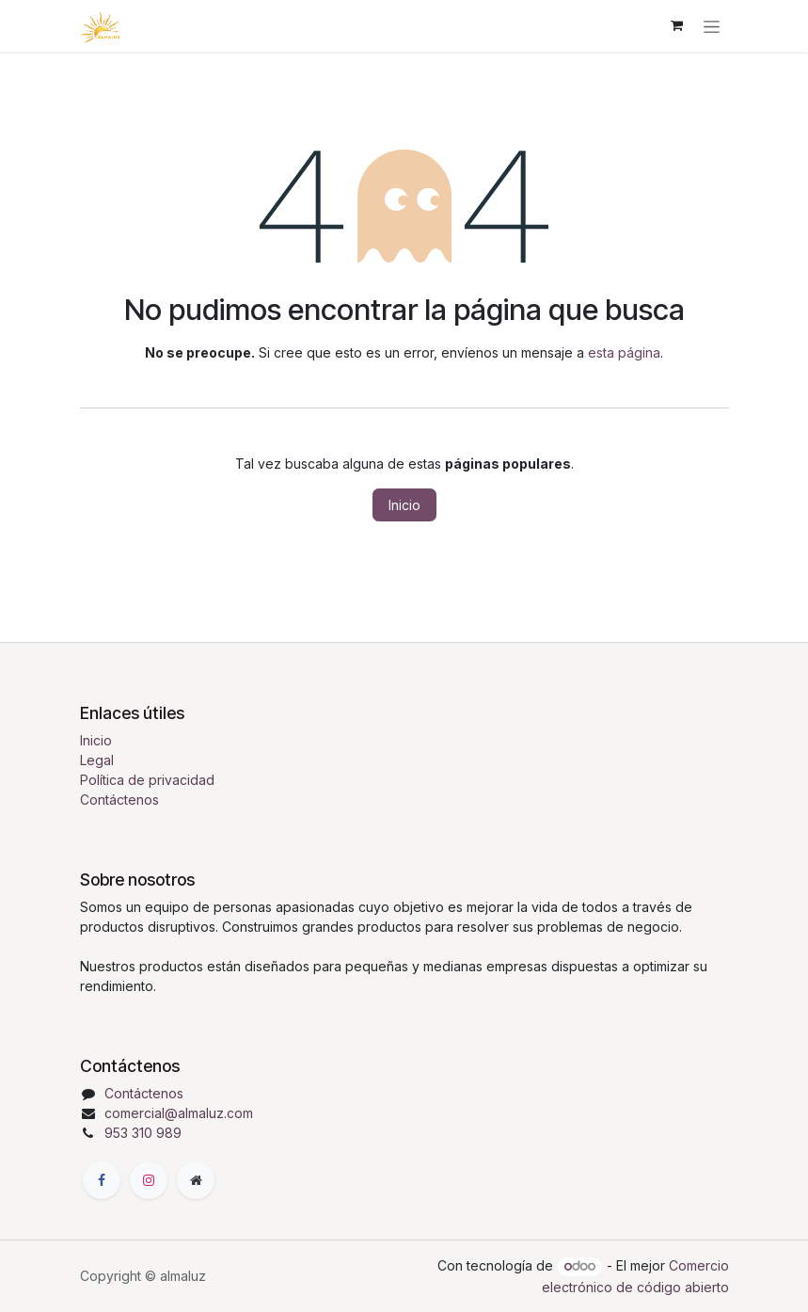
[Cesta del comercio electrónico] (677, 25)
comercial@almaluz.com (178, 1113)
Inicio (404, 505)
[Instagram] (148, 1180)
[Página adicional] (195, 1180)
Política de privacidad (147, 780)
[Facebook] (101, 1180)
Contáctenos (119, 800)
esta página (624, 352)
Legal (97, 760)
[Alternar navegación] (711, 26)
